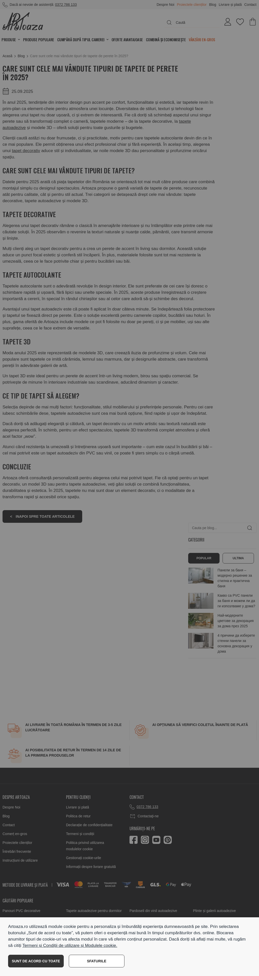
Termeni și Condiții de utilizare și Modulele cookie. (69, 945)
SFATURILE (96, 961)
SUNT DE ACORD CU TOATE (36, 961)
